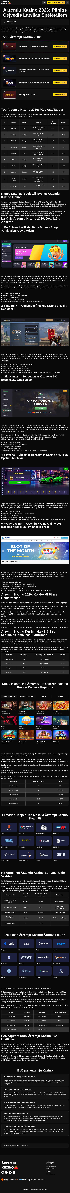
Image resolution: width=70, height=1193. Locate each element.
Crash (44, 696)
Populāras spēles (9, 696)
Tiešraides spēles (26, 696)
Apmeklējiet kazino (59, 46)
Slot (60, 696)
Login (44, 2)
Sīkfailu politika (50, 1168)
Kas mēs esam (50, 1174)
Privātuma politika (51, 1166)
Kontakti (48, 1171)
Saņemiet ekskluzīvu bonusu (56, 2)
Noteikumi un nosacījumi (50, 1162)
